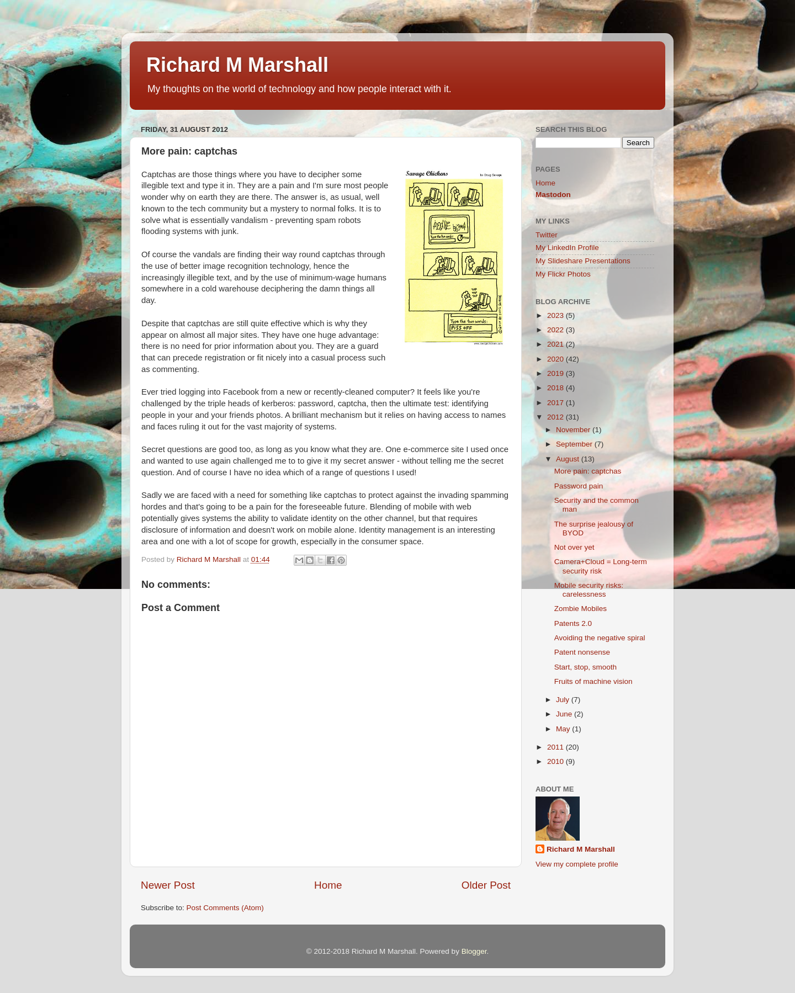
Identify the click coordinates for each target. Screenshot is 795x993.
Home (328, 885)
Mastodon (553, 194)
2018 (556, 388)
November (574, 430)
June (565, 714)
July (563, 699)
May (564, 729)
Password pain (578, 486)
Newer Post (168, 885)
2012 (556, 417)
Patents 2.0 (573, 623)
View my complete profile (577, 864)
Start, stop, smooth (585, 667)
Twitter (547, 235)
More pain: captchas (588, 471)
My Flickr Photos (563, 274)
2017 (556, 403)
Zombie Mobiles (580, 608)
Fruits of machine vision (593, 681)
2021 (556, 344)
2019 (556, 373)
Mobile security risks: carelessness (588, 589)
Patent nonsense (582, 652)
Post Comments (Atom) (225, 908)
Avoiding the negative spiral (599, 638)
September (575, 444)
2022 (556, 330)
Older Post (486, 885)
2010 (556, 761)
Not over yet (574, 547)
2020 (556, 359)
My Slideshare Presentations (583, 261)
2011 (556, 747)
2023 (556, 315)
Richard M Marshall (237, 65)
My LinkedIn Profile (567, 247)
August (568, 459)
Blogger (474, 951)
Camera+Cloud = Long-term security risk (600, 566)
